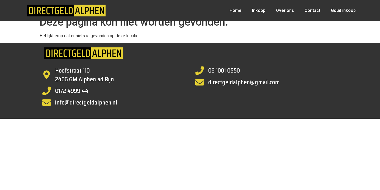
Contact (312, 10)
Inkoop (258, 10)
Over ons (285, 10)
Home (235, 10)
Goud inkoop (343, 10)
